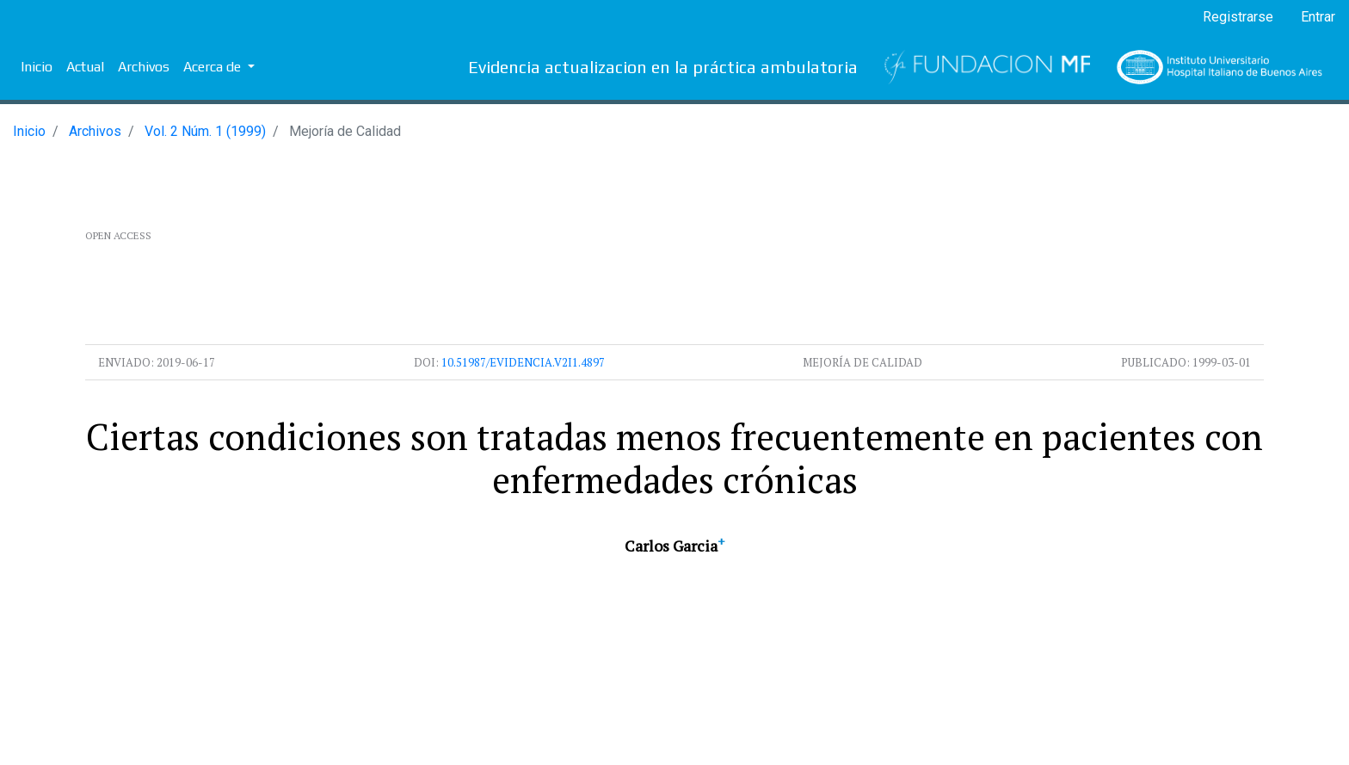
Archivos (143, 67)
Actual (85, 67)
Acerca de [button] (213, 67)
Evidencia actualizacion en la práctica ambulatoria (663, 67)
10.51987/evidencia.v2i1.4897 (523, 362)
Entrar (1318, 17)
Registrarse (1238, 17)
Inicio (36, 67)
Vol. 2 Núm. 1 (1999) (205, 131)
